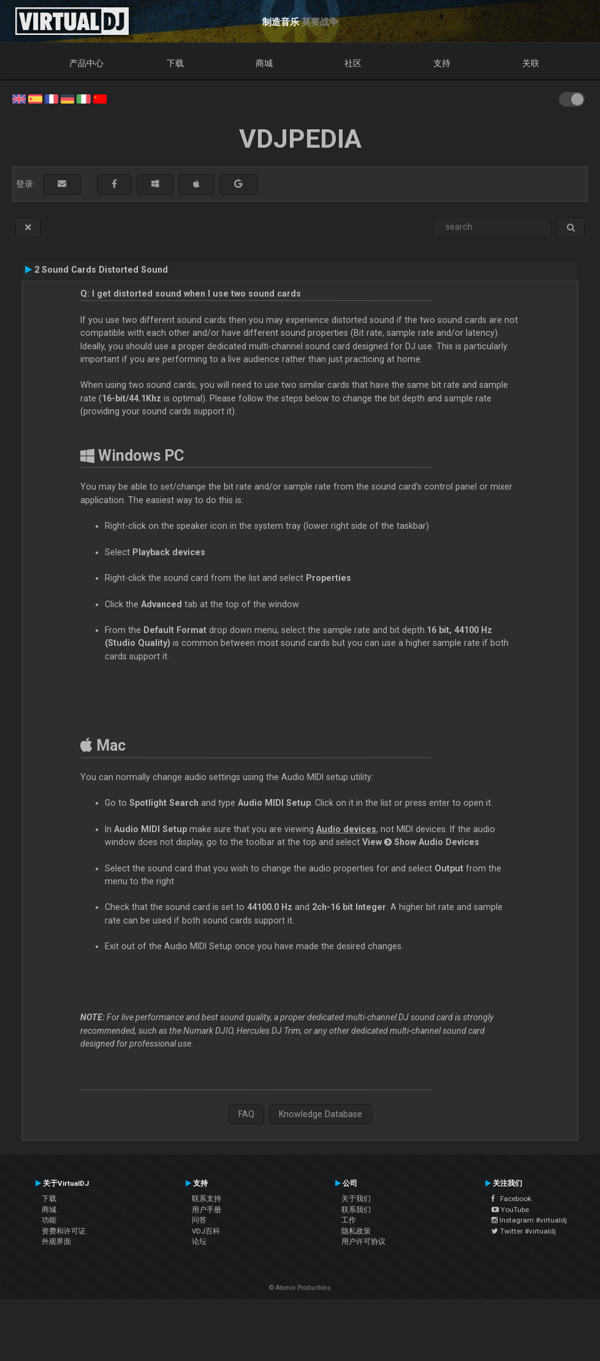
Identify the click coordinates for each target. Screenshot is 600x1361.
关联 (530, 63)
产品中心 (86, 63)
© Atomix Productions (300, 1288)
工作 (348, 1220)
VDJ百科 (206, 1231)
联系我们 (356, 1209)
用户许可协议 (363, 1241)
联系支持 (206, 1198)
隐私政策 (356, 1231)
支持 (441, 63)
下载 (175, 63)
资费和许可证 (64, 1231)
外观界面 (56, 1241)
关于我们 (356, 1198)
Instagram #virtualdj (529, 1220)
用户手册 (206, 1209)
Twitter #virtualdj (524, 1231)
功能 (49, 1220)
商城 (264, 63)
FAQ (246, 1114)
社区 (353, 63)
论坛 (199, 1241)
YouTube (510, 1209)
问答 (199, 1220)
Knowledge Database (320, 1114)
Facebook (511, 1198)
